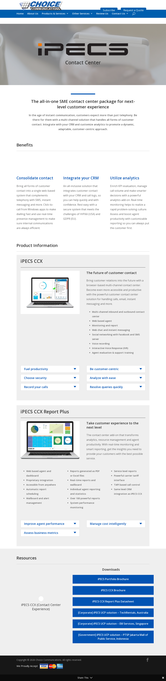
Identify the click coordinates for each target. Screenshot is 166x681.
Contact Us (118, 23)
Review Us (102, 23)
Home (20, 23)
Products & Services (53, 23)
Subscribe (109, 10)
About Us (32, 23)
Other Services (80, 23)
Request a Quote (133, 10)
